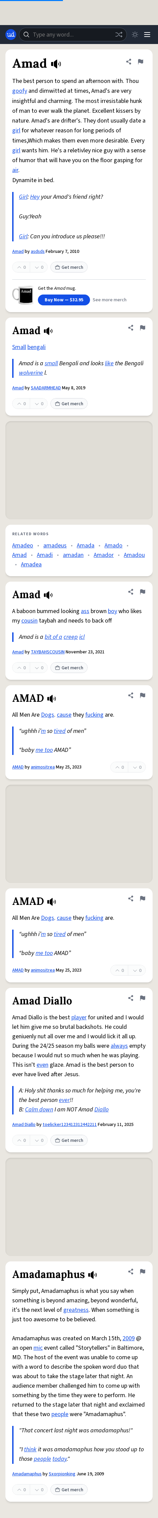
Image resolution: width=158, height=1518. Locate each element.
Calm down (39, 1109)
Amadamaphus (27, 1474)
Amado (113, 545)
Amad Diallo (24, 1124)
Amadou (134, 555)
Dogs (47, 715)
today (59, 1459)
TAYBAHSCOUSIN (48, 652)
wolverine (31, 373)
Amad (18, 251)
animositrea (43, 767)
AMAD (18, 767)
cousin (29, 620)
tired (60, 731)
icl (82, 637)
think (30, 1449)
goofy (19, 91)
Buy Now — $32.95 (64, 300)
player (79, 1017)
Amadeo (22, 545)
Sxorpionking (62, 1474)
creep (71, 637)
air (15, 170)
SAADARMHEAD (46, 388)
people (59, 1414)
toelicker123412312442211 (70, 1124)
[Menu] (147, 34)
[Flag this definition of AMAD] (142, 695)
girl (16, 130)
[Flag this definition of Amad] (140, 61)
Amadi (45, 555)
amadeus (55, 545)
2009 (128, 1338)
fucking (94, 715)
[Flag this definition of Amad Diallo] (142, 998)
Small (19, 347)
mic (38, 1348)
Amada (85, 545)
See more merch (110, 300)
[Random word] (119, 34)
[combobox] (73, 34)
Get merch (69, 267)
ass (85, 611)
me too (44, 750)
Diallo (101, 1109)
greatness (76, 1310)
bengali (36, 347)
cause (64, 715)
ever (64, 1100)
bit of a (53, 637)
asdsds (38, 251)
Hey (35, 197)
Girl (23, 197)
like (109, 363)
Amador (104, 555)
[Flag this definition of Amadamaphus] (142, 1271)
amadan (73, 555)
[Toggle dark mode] (135, 34)
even (42, 1065)
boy (112, 611)
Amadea (31, 564)
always (119, 1046)
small (51, 363)
